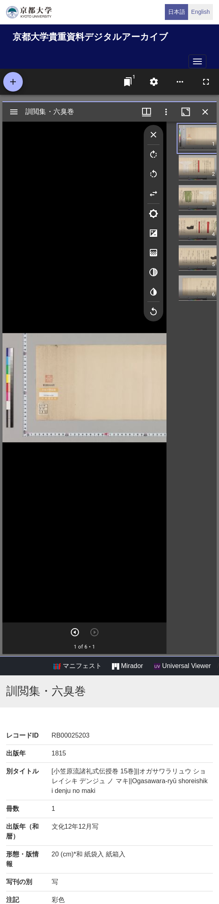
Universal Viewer (182, 666)
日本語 (176, 12)
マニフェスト (77, 666)
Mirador (127, 666)
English (200, 12)
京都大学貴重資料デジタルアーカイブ (90, 37)
